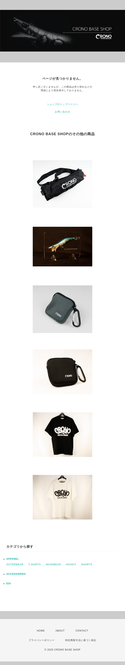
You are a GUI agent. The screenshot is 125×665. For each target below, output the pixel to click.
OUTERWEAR (15, 564)
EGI (8, 583)
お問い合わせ (62, 111)
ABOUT (60, 630)
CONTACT (81, 630)
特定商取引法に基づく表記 (80, 640)
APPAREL (12, 559)
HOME (41, 630)
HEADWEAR (53, 564)
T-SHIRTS (34, 564)
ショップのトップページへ (62, 104)
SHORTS (86, 564)
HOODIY (71, 564)
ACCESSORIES (16, 574)
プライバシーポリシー (42, 640)
